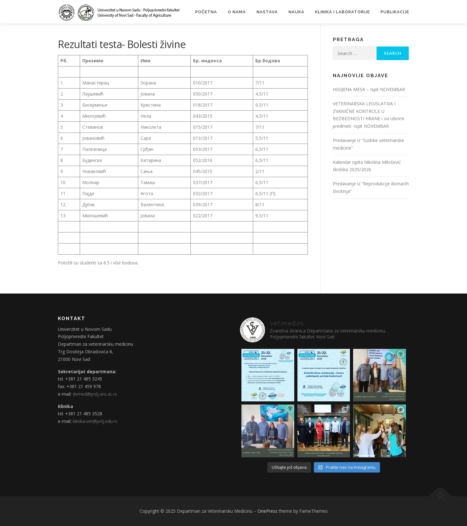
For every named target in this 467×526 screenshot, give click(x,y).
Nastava (267, 11)
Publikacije (395, 11)
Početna (206, 11)
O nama (237, 11)
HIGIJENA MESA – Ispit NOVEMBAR (369, 89)
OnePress (267, 511)
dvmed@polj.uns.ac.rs (95, 394)
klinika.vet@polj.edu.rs (95, 421)
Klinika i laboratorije (342, 11)
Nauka (296, 11)
